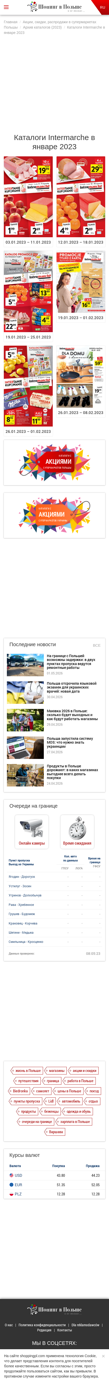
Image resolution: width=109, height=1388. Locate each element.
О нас (9, 1324)
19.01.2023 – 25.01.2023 (28, 337)
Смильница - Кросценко (26, 942)
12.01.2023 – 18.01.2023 (80, 242)
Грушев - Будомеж (22, 914)
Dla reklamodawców (85, 1324)
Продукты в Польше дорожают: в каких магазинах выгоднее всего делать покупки (72, 772)
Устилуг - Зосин (20, 886)
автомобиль (71, 1101)
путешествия (28, 1080)
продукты (28, 1111)
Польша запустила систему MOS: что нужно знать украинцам (70, 742)
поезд (94, 1090)
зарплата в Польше (75, 1121)
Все (97, 645)
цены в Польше (69, 1090)
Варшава (56, 1131)
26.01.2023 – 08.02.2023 (80, 412)
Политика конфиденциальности (42, 1324)
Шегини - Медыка (21, 932)
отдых (93, 1101)
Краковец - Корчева (23, 923)
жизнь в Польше (28, 1070)
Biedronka (20, 1090)
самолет (42, 1090)
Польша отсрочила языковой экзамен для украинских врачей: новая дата (72, 687)
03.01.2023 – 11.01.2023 (28, 242)
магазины (56, 1070)
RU (102, 7)
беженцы (51, 1111)
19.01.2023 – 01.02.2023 (80, 317)
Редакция (44, 1330)
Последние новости (32, 644)
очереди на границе (37, 1121)
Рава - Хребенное (21, 905)
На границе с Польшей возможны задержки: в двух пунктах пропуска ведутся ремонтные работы (71, 661)
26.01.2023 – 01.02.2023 (28, 431)
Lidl (50, 1101)
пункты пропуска (27, 1101)
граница (53, 1080)
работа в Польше (80, 1080)
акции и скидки (84, 1070)
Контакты (64, 1330)
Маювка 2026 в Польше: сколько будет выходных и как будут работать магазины (72, 714)
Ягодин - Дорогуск (22, 876)
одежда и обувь (79, 1111)
